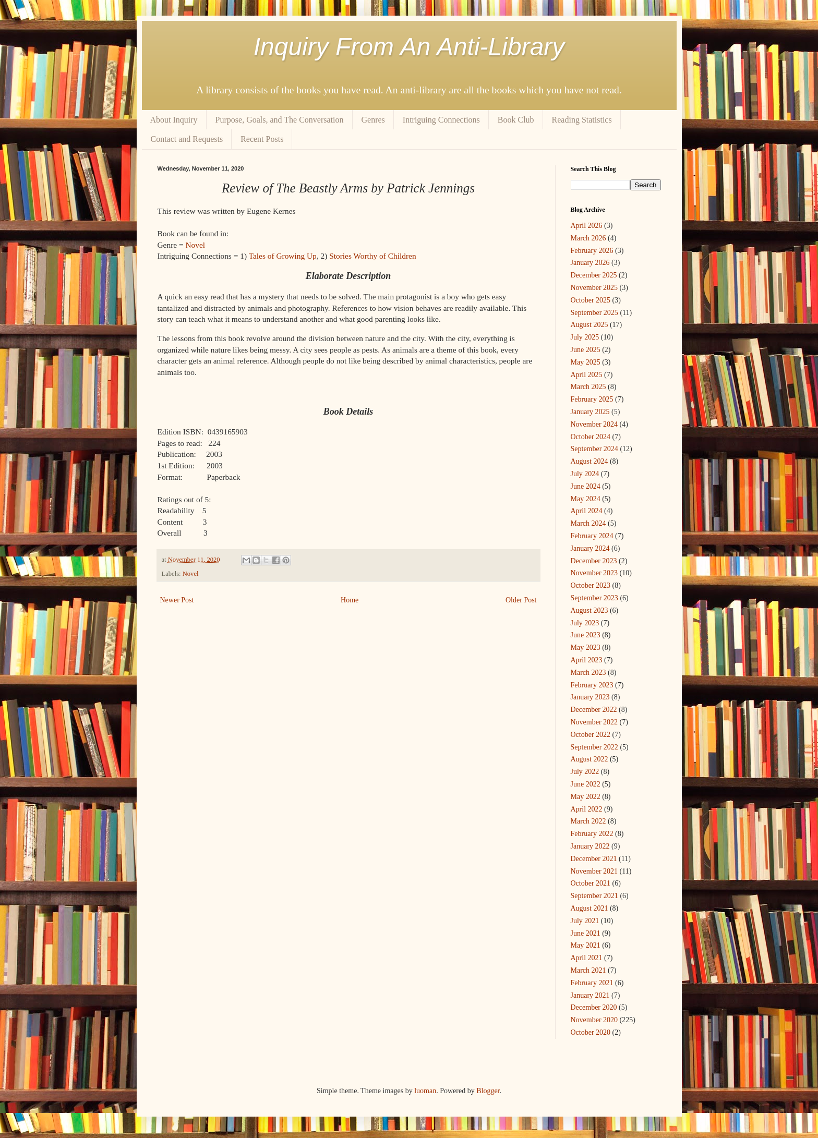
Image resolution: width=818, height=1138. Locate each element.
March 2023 (588, 672)
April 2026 (587, 225)
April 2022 (587, 809)
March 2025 (588, 387)
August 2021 (589, 908)
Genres (373, 119)
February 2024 (592, 536)
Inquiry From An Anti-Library (409, 46)
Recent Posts (261, 139)
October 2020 (591, 1032)
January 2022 (590, 846)
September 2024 (594, 449)
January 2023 (590, 697)
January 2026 (590, 263)
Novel (195, 244)
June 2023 (585, 635)
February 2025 (592, 399)
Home (349, 600)
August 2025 (589, 325)
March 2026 (588, 238)
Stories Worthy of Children (372, 255)
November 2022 (594, 722)
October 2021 (591, 883)
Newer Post (177, 600)
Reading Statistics (582, 119)
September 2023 (594, 598)
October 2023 (591, 585)
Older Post (521, 600)
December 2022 (594, 709)
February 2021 (592, 983)
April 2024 (587, 511)
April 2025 (587, 375)
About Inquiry (174, 119)
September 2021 (594, 896)
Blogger (487, 1091)
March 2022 (588, 821)
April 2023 (587, 660)
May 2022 (585, 797)
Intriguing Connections (441, 119)
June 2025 (585, 350)
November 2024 (594, 424)
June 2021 (585, 933)
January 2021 (590, 995)
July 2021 (585, 921)
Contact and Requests (187, 139)
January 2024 (590, 548)
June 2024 (585, 486)
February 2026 (592, 251)
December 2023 (594, 561)
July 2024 (585, 474)
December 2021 (594, 859)
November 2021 (594, 871)
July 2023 (585, 623)
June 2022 (585, 784)
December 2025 (594, 275)
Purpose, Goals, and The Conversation (279, 119)
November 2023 (594, 573)
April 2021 (587, 958)
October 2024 (591, 437)
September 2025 (594, 313)
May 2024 (585, 499)
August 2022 (589, 759)
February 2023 (592, 685)
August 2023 (589, 610)
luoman (425, 1091)
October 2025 (591, 300)
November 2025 (594, 288)
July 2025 (585, 337)
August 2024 (589, 461)
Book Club (516, 119)
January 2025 (590, 412)
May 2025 (585, 362)
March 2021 (588, 970)
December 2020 (594, 1007)
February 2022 (592, 834)
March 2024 (588, 523)
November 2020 (594, 1020)
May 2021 (585, 945)
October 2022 (591, 735)
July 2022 (585, 772)
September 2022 (594, 747)
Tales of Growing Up (283, 255)
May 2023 (585, 647)
